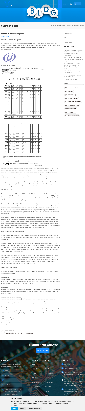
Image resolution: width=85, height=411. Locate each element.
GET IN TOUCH (42, 351)
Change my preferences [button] (34, 408)
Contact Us (35, 382)
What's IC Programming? (71, 79)
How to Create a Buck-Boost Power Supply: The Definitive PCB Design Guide (73, 59)
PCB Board (48, 386)
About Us (34, 368)
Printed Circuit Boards (71, 109)
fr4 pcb (47, 391)
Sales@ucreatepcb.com (75, 368)
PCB (66, 88)
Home (31, 4)
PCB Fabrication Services (72, 116)
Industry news (68, 42)
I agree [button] (14, 408)
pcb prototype (69, 91)
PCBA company (49, 382)
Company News (68, 40)
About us (36, 4)
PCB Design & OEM (36, 387)
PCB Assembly (53, 4)
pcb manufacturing (70, 95)
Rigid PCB (47, 395)
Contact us (66, 4)
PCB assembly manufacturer (73, 102)
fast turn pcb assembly (71, 98)
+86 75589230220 (71, 364)
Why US (34, 377)
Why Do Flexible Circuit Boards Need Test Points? (72, 76)
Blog (60, 4)
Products (34, 373)
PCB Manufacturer (50, 368)
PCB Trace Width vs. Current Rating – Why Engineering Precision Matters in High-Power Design (73, 66)
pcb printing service (70, 112)
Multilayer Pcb (49, 377)
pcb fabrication (75, 88)
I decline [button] (22, 408)
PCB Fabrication (44, 4)
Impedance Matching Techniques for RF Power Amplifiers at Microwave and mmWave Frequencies (73, 53)
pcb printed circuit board (72, 105)
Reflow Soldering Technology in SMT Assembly (73, 72)
